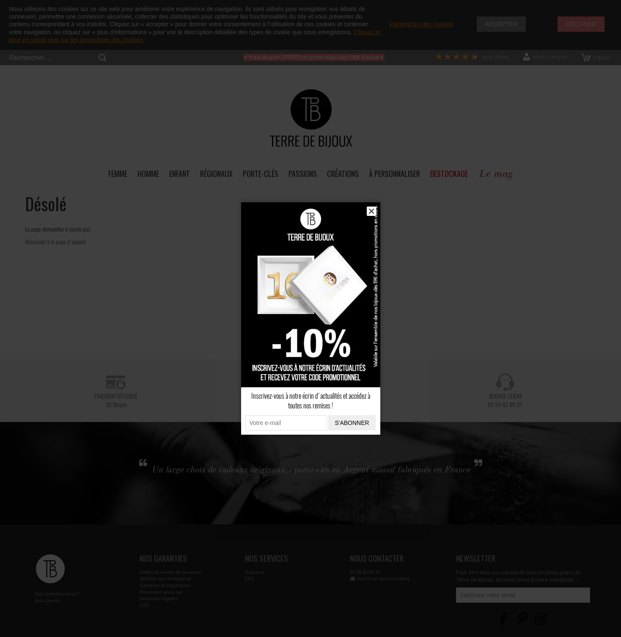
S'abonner (352, 422)
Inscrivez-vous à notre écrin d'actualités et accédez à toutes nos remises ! (310, 401)
